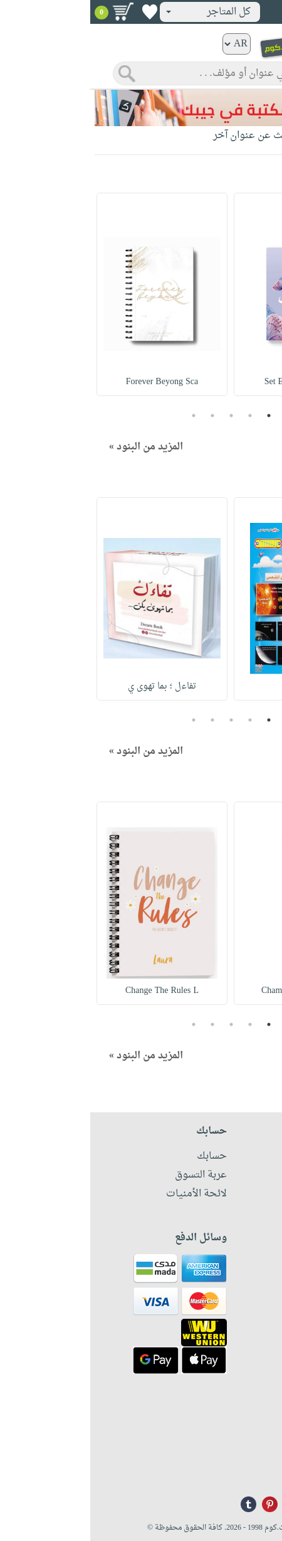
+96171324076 (249, 1451)
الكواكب (209, 686)
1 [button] (178, 415)
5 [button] (103, 415)
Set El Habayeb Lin (209, 381)
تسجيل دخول (237, 12)
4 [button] (122, 415)
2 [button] (159, 415)
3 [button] (141, 415)
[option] (209, 294)
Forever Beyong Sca (72, 381)
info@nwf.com (249, 1468)
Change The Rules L (71, 990)
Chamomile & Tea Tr (209, 990)
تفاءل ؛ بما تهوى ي (72, 686)
